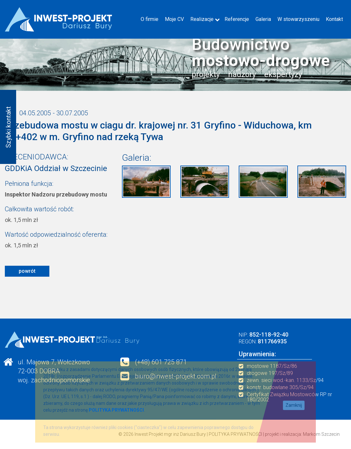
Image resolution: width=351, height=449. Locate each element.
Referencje (237, 19)
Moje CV (174, 19)
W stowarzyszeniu (298, 19)
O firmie (149, 19)
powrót (27, 271)
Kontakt (334, 19)
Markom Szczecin (321, 434)
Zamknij (294, 405)
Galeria (263, 19)
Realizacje (202, 19)
